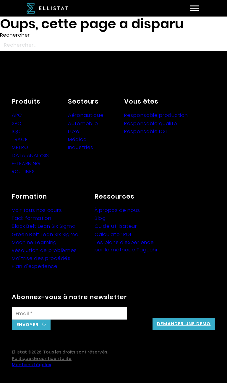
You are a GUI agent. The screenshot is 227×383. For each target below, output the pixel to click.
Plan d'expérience (35, 266)
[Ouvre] (194, 8)
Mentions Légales (31, 365)
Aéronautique (85, 115)
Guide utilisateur (116, 226)
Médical (78, 139)
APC (17, 115)
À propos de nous (117, 210)
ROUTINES (23, 171)
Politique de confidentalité (42, 358)
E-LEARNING (26, 163)
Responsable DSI (145, 131)
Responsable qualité (150, 123)
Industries (80, 147)
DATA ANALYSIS (30, 155)
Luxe (74, 131)
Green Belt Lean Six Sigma (45, 234)
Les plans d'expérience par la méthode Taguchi (126, 246)
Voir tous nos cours (37, 210)
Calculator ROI (113, 234)
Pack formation (31, 218)
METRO (20, 147)
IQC (16, 131)
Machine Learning (34, 242)
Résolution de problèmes (44, 250)
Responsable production (156, 115)
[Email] (69, 313)
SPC (17, 123)
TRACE (20, 139)
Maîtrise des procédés (41, 258)
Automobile (83, 123)
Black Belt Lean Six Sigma (44, 226)
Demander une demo (183, 324)
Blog (100, 218)
